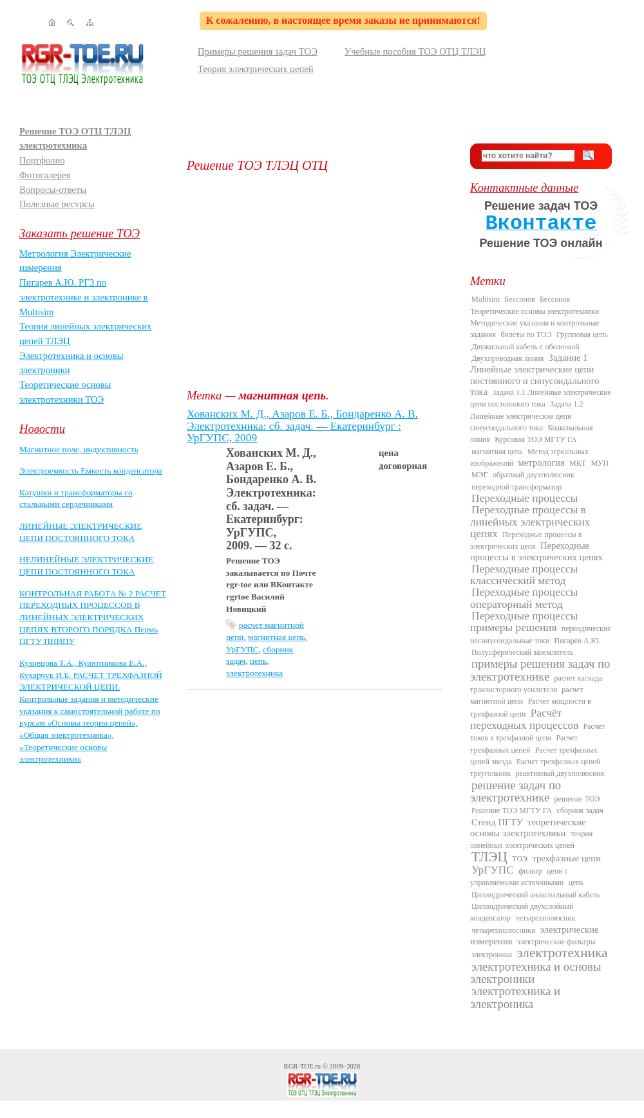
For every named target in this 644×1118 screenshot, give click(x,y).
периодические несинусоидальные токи (540, 634)
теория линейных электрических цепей (531, 839)
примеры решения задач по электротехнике (540, 670)
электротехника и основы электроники (535, 972)
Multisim (485, 299)
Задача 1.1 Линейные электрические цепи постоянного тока (540, 398)
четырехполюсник (545, 917)
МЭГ (479, 474)
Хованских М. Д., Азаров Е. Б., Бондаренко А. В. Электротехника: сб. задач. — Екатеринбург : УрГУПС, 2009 (302, 426)
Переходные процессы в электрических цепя (526, 540)
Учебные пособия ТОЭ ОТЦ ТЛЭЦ (415, 51)
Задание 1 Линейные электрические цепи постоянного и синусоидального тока (535, 375)
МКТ (577, 463)
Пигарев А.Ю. (577, 640)
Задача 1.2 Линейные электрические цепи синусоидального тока (526, 415)
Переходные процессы (524, 498)
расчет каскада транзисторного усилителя (536, 684)
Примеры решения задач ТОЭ (257, 51)
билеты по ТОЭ (525, 334)
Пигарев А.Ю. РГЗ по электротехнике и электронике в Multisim (83, 296)
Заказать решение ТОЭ (79, 233)
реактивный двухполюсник (559, 773)
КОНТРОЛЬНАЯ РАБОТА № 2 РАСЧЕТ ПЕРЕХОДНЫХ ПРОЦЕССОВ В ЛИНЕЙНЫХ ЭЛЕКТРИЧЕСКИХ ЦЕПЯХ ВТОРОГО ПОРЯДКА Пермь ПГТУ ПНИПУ (92, 617)
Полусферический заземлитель (522, 652)
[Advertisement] (319, 280)
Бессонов (519, 299)
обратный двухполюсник (533, 474)
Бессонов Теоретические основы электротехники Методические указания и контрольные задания (535, 317)
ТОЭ (519, 858)
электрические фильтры (556, 941)
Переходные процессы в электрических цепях (536, 551)
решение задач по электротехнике (515, 791)
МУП (600, 463)
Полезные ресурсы (57, 204)
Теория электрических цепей (256, 69)
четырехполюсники (503, 930)
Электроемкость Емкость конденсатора (90, 470)
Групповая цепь (582, 334)
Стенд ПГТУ (497, 822)
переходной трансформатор (516, 486)
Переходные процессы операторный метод (524, 598)
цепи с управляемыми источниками (519, 876)
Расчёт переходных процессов (524, 719)
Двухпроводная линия (507, 358)
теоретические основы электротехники (528, 827)
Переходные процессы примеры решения (524, 622)
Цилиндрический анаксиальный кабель (535, 894)
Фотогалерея (44, 175)
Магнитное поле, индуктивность (78, 449)
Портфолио (42, 160)
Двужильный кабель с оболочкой (525, 346)
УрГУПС (242, 649)
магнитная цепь (276, 637)
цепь (258, 661)
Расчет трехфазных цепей (524, 743)
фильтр (530, 870)
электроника (491, 954)
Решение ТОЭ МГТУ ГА (511, 810)
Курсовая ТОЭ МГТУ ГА (535, 439)
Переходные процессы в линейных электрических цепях (530, 522)
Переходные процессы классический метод (524, 575)
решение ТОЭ (577, 798)
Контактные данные (524, 187)
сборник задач (579, 810)
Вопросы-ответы (52, 190)
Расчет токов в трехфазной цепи (537, 732)
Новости (42, 428)
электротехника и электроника (515, 997)
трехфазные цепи (566, 858)
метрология (541, 462)
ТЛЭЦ (489, 857)
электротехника (254, 673)
